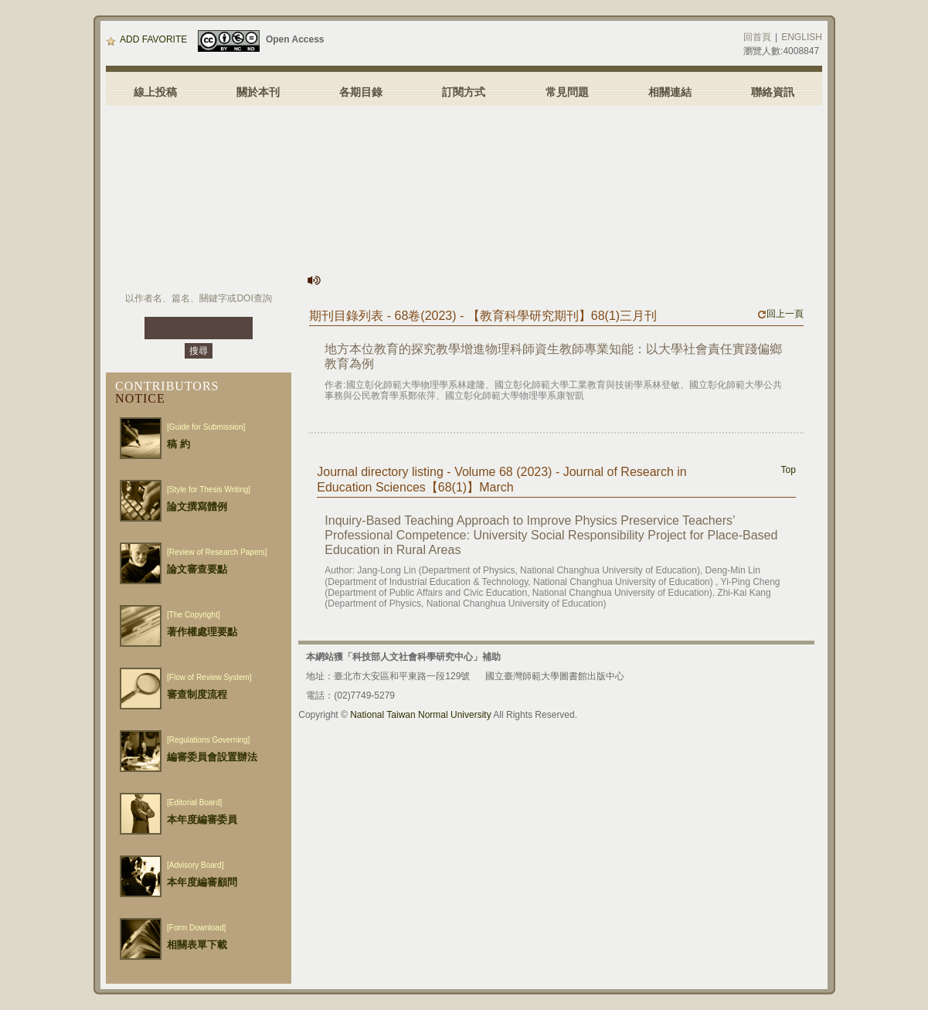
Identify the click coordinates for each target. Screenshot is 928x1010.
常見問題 (567, 92)
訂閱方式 (463, 92)
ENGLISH (801, 37)
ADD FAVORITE (146, 39)
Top (788, 469)
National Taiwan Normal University (420, 714)
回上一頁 (780, 313)
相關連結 (670, 92)
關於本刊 (258, 92)
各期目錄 (360, 92)
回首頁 (757, 37)
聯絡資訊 (772, 92)
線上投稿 (155, 92)
